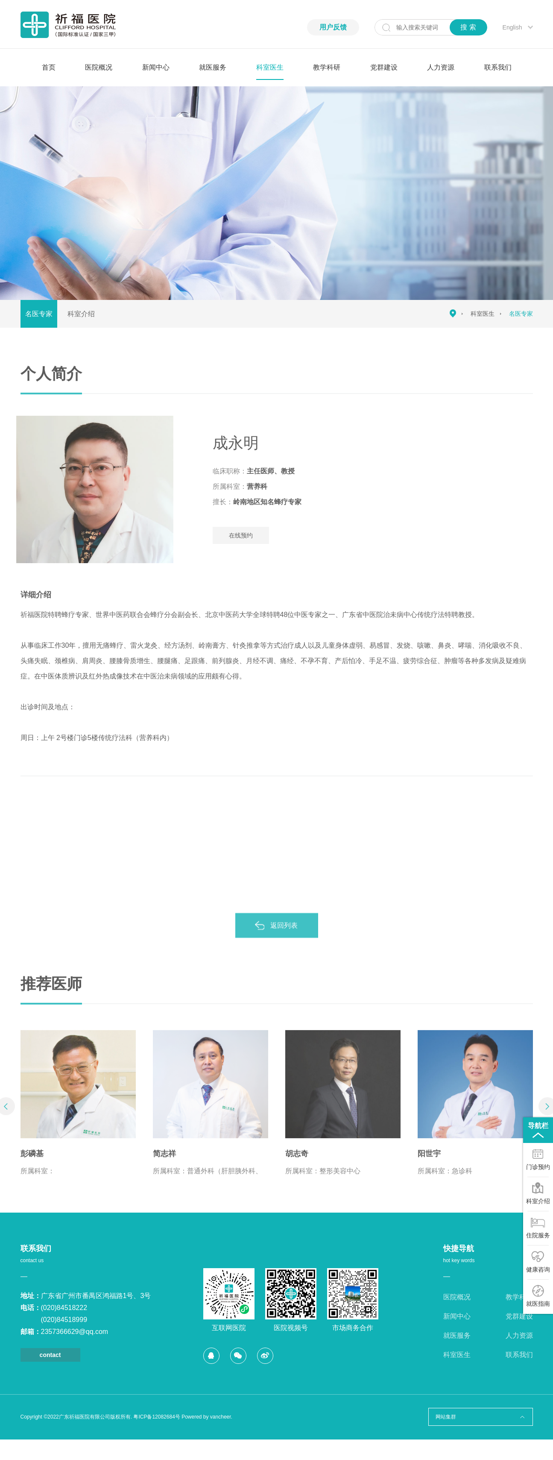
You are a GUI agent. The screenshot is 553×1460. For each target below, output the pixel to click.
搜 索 (468, 27)
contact (50, 1354)
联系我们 (498, 67)
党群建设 (384, 67)
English (512, 27)
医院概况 (98, 67)
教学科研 (326, 67)
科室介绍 (81, 313)
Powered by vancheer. (206, 1417)
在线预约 (251, 535)
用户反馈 (333, 27)
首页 (49, 67)
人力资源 (440, 67)
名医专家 (39, 313)
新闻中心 (156, 67)
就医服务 (212, 67)
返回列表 (284, 935)
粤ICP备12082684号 (156, 1417)
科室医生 (270, 67)
